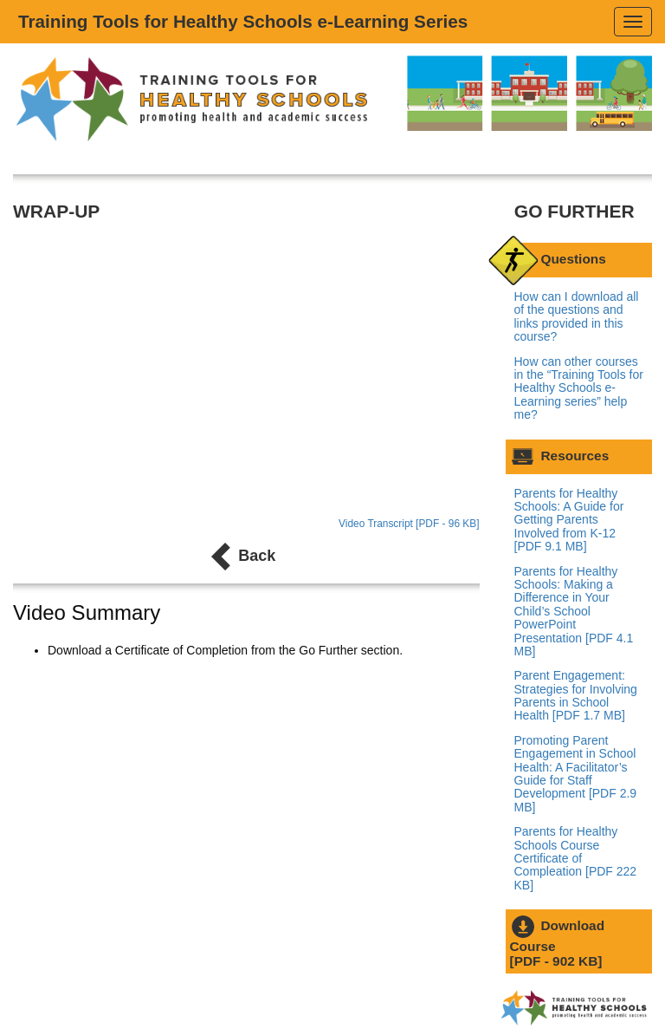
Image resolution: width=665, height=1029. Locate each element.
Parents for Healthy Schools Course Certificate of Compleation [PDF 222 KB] (575, 858)
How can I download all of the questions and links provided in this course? (576, 316)
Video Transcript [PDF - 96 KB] (409, 524)
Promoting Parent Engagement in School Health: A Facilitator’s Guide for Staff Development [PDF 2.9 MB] (575, 773)
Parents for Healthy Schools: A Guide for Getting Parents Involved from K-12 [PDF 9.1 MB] (569, 520)
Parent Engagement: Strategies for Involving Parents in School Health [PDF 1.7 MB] (575, 695)
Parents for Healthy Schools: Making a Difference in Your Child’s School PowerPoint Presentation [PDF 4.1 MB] (574, 611)
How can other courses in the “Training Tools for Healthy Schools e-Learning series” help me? (578, 388)
